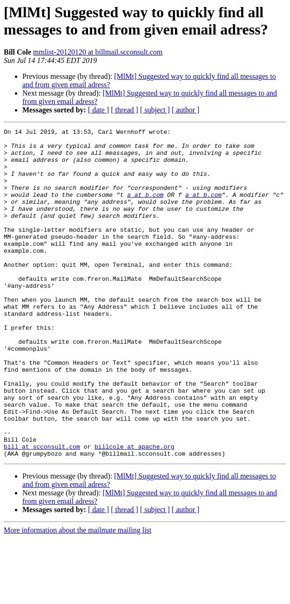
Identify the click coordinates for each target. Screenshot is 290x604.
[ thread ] (124, 110)
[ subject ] (155, 110)
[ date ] (98, 110)
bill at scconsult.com (42, 511)
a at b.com (145, 208)
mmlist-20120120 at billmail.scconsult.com (97, 52)
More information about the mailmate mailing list (77, 596)
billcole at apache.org (134, 511)
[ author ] (186, 110)
